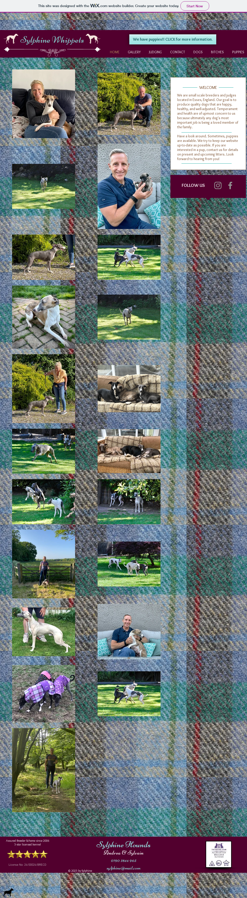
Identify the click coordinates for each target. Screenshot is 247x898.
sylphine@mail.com (123, 868)
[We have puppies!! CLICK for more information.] (172, 39)
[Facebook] (230, 185)
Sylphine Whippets (52, 39)
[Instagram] (218, 185)
